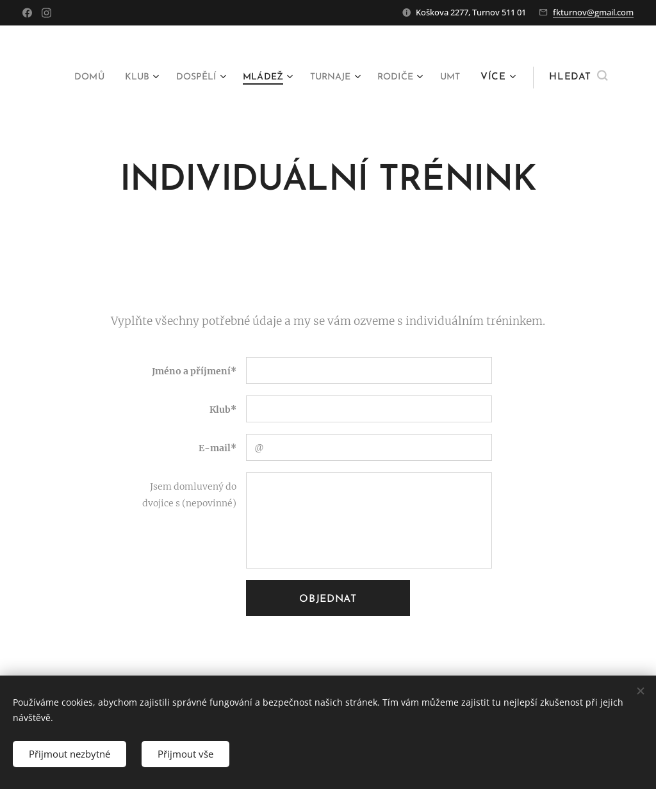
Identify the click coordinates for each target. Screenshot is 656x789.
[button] (578, 78)
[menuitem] (103, 78)
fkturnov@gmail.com (593, 12)
